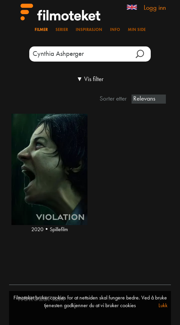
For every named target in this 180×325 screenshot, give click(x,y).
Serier (62, 30)
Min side (137, 30)
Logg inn (155, 8)
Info (115, 30)
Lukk (163, 306)
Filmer (41, 30)
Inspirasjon (89, 30)
